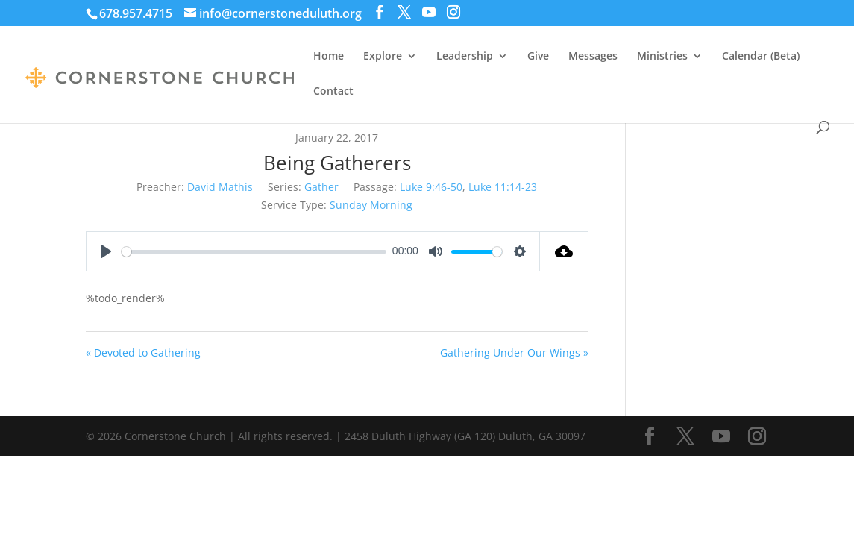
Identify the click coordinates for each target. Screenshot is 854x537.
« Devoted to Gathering (143, 352)
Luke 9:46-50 (431, 187)
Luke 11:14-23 (502, 187)
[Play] (106, 251)
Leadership (464, 57)
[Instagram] (453, 12)
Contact (333, 92)
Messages (593, 57)
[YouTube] (429, 12)
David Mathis (220, 187)
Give (538, 57)
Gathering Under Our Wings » (514, 352)
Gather (321, 187)
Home (328, 57)
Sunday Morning (371, 205)
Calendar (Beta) (761, 57)
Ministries (662, 57)
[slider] (254, 252)
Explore (382, 57)
